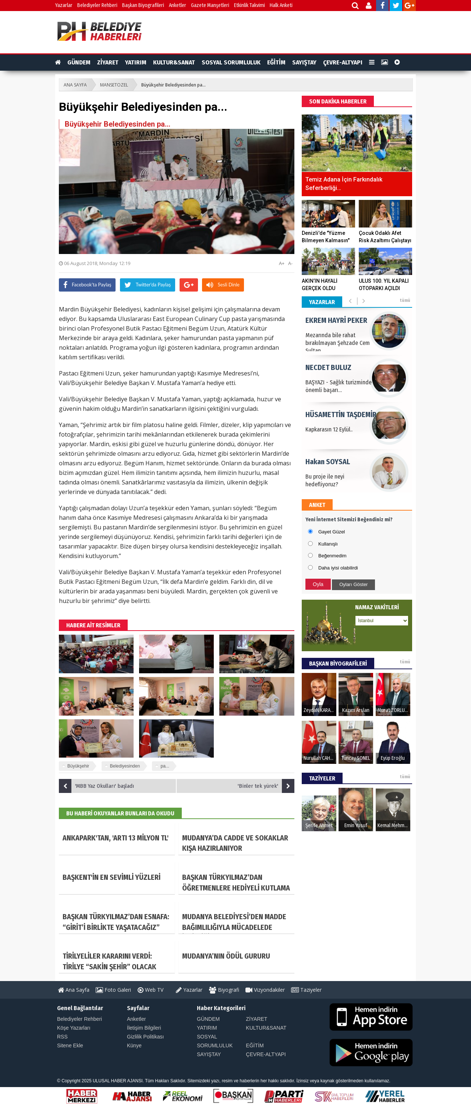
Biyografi (224, 989)
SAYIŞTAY (304, 62)
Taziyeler (306, 989)
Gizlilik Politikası (145, 1037)
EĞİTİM (276, 62)
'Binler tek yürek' (266, 786)
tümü (405, 300)
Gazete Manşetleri (210, 5)
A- (290, 263)
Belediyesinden (125, 766)
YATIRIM (135, 62)
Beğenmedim (332, 555)
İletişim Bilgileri (144, 1028)
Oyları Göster (353, 584)
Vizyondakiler (265, 989)
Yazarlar (63, 5)
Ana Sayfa (73, 989)
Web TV (150, 989)
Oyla (318, 584)
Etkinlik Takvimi (249, 5)
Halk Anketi (281, 5)
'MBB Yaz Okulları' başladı (96, 786)
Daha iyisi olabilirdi (338, 568)
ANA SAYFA (75, 85)
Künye (134, 1045)
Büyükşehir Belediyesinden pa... (173, 85)
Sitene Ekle (70, 1045)
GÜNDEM (79, 62)
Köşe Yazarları (74, 1028)
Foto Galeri (113, 989)
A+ (281, 263)
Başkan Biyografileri (143, 5)
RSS (62, 1037)
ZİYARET (107, 62)
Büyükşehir (78, 766)
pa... (164, 766)
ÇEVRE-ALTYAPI (342, 62)
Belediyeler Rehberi (97, 5)
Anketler (177, 5)
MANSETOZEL (114, 85)
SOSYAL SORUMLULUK (231, 62)
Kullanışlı (328, 544)
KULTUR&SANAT (174, 62)
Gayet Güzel (331, 532)
